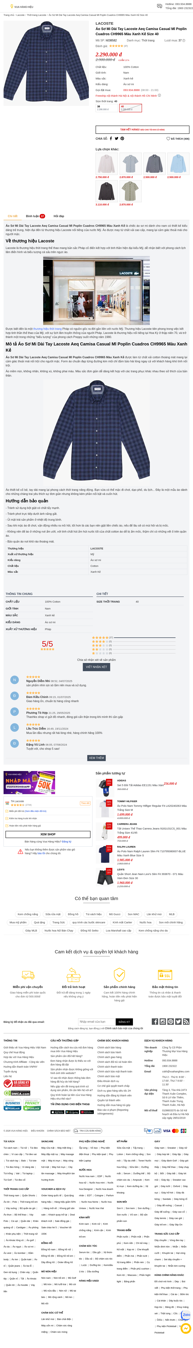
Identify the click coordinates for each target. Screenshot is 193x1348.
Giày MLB (31, 930)
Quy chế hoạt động (14, 1052)
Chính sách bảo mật (108, 1076)
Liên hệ (8, 1076)
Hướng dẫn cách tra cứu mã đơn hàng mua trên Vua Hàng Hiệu (71, 1049)
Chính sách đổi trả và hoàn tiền (114, 1061)
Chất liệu (12, 601)
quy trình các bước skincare (88, 922)
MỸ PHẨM (122, 1141)
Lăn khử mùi (154, 914)
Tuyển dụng (10, 1071)
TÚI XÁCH (9, 1141)
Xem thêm (96, 757)
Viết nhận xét (96, 666)
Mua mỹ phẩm (18, 922)
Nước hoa (146, 922)
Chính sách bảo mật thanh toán (114, 1071)
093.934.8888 (183, 4)
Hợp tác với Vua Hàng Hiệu (19, 1057)
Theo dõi (85, 803)
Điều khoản (37, 1131)
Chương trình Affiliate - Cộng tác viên (24, 1061)
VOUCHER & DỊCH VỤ (53, 1189)
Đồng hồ (73, 914)
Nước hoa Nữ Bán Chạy (59, 930)
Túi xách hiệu (94, 914)
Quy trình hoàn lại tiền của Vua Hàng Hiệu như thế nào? (71, 1097)
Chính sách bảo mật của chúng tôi (124, 1028)
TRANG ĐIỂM (124, 1230)
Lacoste (20, 15)
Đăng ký (66, 841)
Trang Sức (58, 922)
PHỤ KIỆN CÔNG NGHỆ (91, 1141)
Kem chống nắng (28, 914)
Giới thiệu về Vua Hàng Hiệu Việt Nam (25, 1047)
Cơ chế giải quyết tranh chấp (113, 1085)
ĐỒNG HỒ (46, 1243)
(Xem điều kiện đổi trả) (35, 811)
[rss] (186, 1021)
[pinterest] (170, 1021)
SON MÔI (122, 1202)
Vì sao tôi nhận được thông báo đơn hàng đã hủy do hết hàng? (70, 1079)
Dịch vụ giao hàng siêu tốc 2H (114, 1090)
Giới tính (12, 608)
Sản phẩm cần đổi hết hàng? (66, 1056)
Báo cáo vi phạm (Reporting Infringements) (112, 1111)
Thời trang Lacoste (36, 15)
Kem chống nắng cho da (153, 930)
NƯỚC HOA (85, 1170)
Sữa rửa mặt (53, 914)
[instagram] (163, 1021)
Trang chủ (9, 15)
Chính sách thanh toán (109, 1066)
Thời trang (147, 40)
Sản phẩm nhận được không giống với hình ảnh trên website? (71, 1071)
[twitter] (178, 1021)
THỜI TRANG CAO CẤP (16, 1189)
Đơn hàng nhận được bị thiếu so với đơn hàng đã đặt (70, 1062)
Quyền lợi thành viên (108, 1100)
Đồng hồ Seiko (89, 930)
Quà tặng (39, 922)
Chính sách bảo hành (109, 1052)
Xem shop (48, 834)
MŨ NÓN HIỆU (49, 1271)
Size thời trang (108, 601)
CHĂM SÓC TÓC (88, 1246)
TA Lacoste (17, 801)
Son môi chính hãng (171, 922)
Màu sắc (12, 615)
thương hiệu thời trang (47, 328)
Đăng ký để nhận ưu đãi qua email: (24, 1022)
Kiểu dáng (13, 622)
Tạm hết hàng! (142, 129)
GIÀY (157, 1141)
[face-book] (155, 1021)
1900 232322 (185, 8)
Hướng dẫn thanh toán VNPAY (20, 1066)
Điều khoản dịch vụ (108, 1081)
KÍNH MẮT (84, 1217)
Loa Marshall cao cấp (118, 930)
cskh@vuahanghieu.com (175, 1071)
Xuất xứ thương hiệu (21, 629)
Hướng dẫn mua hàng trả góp (113, 1105)
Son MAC (133, 914)
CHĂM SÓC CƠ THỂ (52, 1312)
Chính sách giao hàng (109, 1057)
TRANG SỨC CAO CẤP (167, 1233)
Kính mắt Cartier (122, 922)
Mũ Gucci (114, 914)
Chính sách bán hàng (109, 1047)
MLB (172, 914)
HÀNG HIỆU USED (89, 1280)
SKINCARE (47, 1141)
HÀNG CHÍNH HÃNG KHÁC (169, 1275)
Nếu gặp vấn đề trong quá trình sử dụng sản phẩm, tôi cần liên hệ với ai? (71, 1088)
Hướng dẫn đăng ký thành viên (114, 1095)
